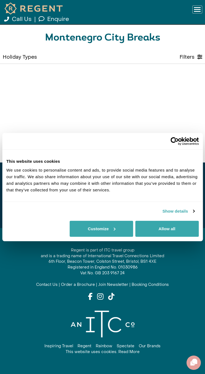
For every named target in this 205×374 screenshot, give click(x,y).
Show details (175, 211)
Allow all (167, 228)
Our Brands (150, 346)
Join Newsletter (113, 284)
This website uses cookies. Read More (103, 351)
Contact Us (47, 284)
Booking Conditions (150, 284)
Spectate (125, 346)
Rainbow (104, 346)
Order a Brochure (78, 284)
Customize (101, 228)
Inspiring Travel (58, 346)
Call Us (18, 19)
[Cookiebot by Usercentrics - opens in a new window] (174, 141)
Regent (84, 346)
